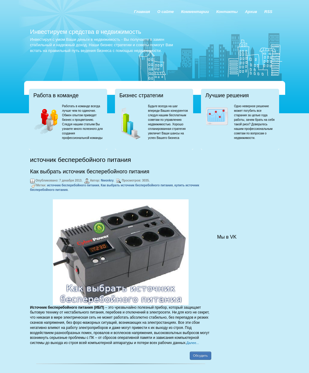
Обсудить (200, 355)
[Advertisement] (247, 186)
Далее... (192, 343)
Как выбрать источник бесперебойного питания (89, 172)
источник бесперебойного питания (73, 185)
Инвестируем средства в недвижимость (85, 31)
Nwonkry (107, 180)
